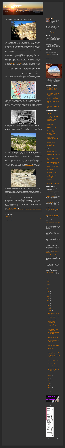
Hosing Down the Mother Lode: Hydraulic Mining (53, 317)
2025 (48, 279)
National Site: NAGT (50, 131)
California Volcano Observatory (52, 114)
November (50, 310)
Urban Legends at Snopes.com (52, 182)
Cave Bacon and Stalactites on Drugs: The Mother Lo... (53, 319)
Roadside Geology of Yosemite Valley (53, 154)
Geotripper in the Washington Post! (53, 183)
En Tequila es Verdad (50, 117)
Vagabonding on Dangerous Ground (52, 209)
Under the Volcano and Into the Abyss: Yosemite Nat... (53, 359)
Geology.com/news (50, 121)
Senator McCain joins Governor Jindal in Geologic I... (53, 335)
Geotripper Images (50, 87)
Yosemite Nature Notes (51, 145)
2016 (48, 295)
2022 (48, 284)
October (49, 312)
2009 (48, 307)
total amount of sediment (29, 165)
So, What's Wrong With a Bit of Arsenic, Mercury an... (53, 325)
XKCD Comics (49, 179)
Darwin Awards (49, 177)
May (49, 382)
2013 (48, 300)
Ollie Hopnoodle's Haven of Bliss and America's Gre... (53, 361)
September (50, 375)
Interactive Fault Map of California (53, 162)
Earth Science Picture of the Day (52, 116)
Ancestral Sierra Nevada (11, 209)
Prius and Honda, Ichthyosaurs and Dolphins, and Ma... (54, 356)
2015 (48, 296)
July (49, 378)
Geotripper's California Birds (52, 151)
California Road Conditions (51, 168)
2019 (48, 289)
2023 (48, 283)
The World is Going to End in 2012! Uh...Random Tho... (54, 353)
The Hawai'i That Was (49, 202)
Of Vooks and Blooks (50, 272)
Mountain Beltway (50, 130)
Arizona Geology (50, 113)
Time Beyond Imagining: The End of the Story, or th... (53, 373)
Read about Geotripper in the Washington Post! (52, 176)
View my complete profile (50, 32)
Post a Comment (9, 216)
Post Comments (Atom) (14, 220)
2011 (48, 303)
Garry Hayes (54, 18)
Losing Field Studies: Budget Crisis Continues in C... (54, 346)
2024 (48, 281)
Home (24, 218)
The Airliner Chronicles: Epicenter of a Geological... (53, 333)
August (49, 376)
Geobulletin (48, 54)
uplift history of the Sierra (23, 61)
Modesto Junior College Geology (52, 163)
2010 (48, 305)
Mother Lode (33, 209)
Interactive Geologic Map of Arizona (53, 165)
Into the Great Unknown (50, 196)
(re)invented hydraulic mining (10, 106)
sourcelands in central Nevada (15, 63)
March (49, 385)
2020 (48, 288)
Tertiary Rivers (7, 210)
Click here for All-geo (49, 51)
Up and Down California (51, 142)
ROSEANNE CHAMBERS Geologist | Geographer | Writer (53, 135)
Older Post (40, 218)
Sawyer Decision (38, 209)
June (49, 380)
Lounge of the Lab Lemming (51, 127)
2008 (48, 391)
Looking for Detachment (51, 126)
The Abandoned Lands (49, 242)
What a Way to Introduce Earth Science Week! (53, 350)
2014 (48, 298)
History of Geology (50, 124)
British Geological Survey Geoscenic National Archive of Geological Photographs (53, 94)
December (50, 308)
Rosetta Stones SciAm (50, 137)
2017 (48, 293)
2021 (48, 286)
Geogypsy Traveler (50, 169)
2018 (48, 291)
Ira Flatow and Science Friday (52, 172)
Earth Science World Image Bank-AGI (53, 97)
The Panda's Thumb (50, 141)
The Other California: (49, 191)
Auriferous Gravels (18, 209)
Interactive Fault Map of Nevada (52, 166)
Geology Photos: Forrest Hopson (52, 98)
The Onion (48, 180)
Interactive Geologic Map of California (53, 160)
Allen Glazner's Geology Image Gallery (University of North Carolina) (53, 89)
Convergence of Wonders (50, 236)
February (49, 387)
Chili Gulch (23, 209)
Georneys (48, 123)
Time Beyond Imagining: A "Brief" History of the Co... (54, 370)
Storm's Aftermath (51, 348)
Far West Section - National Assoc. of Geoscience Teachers (53, 120)
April (49, 383)
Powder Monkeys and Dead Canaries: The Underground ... (53, 327)
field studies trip (35, 40)
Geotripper (13, 6)
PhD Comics (49, 173)
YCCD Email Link (50, 150)
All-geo (47, 58)
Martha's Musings (50, 170)
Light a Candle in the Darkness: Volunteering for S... (53, 330)
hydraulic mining (28, 209)
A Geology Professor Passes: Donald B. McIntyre (52, 322)
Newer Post (7, 218)
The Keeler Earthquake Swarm (53, 367)
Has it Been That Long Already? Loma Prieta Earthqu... (53, 343)
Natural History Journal (51, 133)
